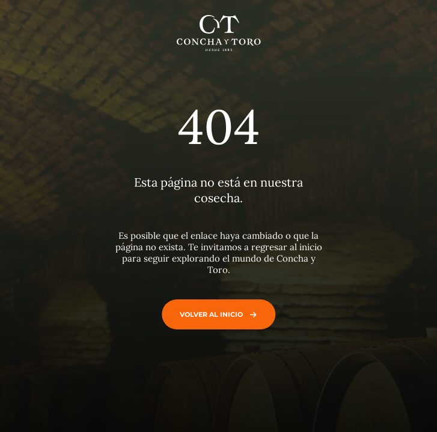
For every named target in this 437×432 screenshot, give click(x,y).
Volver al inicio (215, 314)
